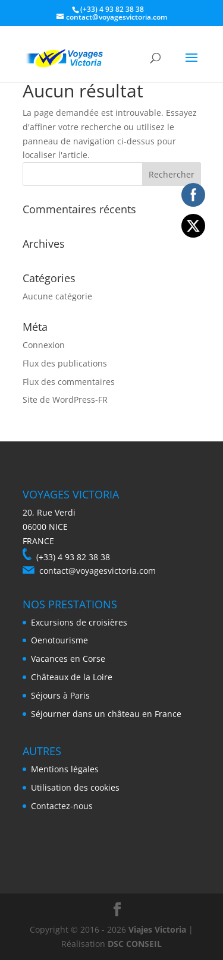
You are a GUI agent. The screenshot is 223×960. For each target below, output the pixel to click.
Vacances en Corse (68, 658)
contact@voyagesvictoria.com (97, 570)
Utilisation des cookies (75, 787)
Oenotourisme (59, 640)
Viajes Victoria (157, 929)
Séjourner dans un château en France (106, 713)
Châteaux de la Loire (71, 677)
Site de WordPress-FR (65, 399)
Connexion (44, 344)
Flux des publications (65, 363)
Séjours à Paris (60, 695)
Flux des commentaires (69, 381)
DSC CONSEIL (135, 943)
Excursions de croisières (79, 622)
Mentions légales (65, 769)
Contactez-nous (62, 805)
